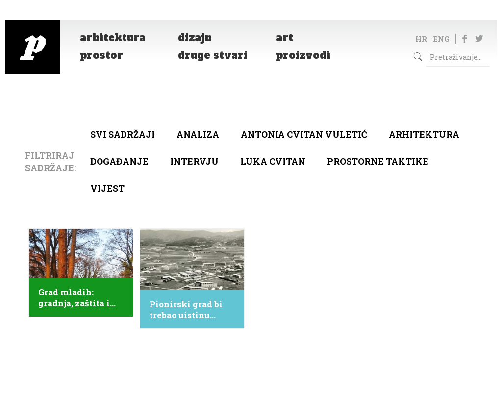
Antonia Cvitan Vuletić (304, 134)
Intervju (194, 161)
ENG (441, 39)
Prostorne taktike (377, 161)
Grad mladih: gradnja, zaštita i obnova (74, 297)
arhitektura (424, 134)
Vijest (107, 188)
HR (421, 39)
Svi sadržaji (122, 134)
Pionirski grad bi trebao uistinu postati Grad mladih (186, 309)
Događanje (119, 161)
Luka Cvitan (272, 161)
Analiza (197, 134)
